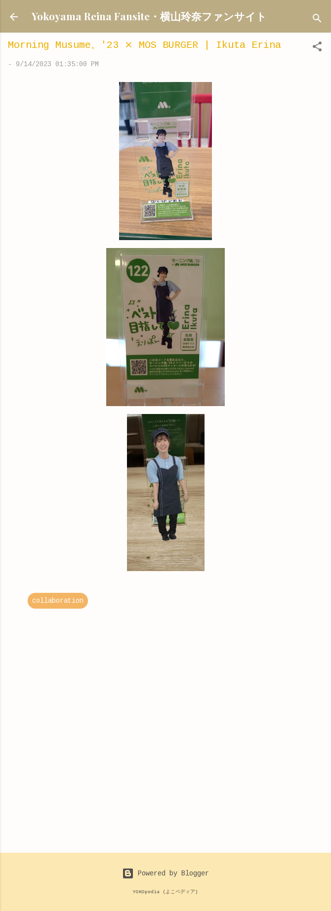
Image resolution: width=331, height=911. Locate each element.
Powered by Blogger (165, 873)
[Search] (317, 20)
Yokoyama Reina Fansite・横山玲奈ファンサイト (149, 16)
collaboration (57, 601)
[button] (317, 48)
